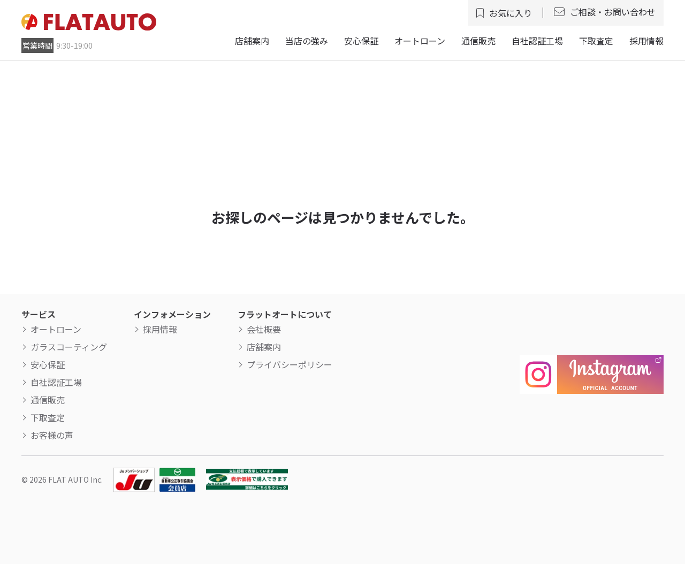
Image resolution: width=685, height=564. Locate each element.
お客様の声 (52, 435)
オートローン (419, 40)
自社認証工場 (537, 40)
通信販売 (478, 40)
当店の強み (306, 40)
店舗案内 (252, 40)
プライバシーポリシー (289, 364)
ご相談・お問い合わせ (613, 11)
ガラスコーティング (69, 346)
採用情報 (646, 40)
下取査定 (596, 40)
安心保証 (361, 40)
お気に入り (510, 12)
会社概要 (264, 329)
